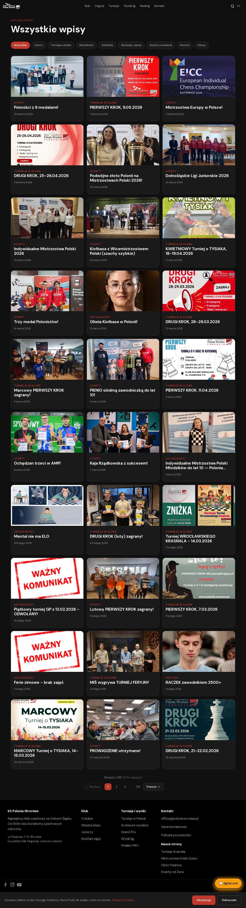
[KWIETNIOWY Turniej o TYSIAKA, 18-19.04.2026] (199, 232)
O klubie (87, 818)
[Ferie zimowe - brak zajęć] (47, 663)
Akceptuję (204, 900)
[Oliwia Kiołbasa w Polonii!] (123, 303)
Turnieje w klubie (61, 45)
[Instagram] (12, 884)
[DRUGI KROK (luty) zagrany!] (123, 519)
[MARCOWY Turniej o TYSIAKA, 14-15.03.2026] (47, 734)
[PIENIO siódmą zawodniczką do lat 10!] (123, 373)
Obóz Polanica (171, 865)
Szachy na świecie (161, 45)
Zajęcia (99, 6)
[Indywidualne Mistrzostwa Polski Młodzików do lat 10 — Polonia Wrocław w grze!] (199, 447)
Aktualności (86, 45)
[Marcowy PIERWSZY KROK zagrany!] (47, 373)
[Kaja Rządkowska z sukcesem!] (123, 447)
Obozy (202, 45)
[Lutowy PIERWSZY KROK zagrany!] (123, 592)
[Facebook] (5, 884)
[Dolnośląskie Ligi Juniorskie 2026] (199, 159)
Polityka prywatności (176, 835)
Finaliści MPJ (130, 845)
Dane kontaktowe (174, 827)
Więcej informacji (123, 900)
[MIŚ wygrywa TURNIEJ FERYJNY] (123, 663)
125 (138, 786)
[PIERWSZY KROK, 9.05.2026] (123, 88)
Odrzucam (229, 900)
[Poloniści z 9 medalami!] (47, 88)
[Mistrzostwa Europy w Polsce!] (199, 88)
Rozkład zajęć (91, 839)
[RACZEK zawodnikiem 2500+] (199, 663)
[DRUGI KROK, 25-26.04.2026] (47, 159)
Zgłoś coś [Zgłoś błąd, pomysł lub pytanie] (228, 883)
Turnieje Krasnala (173, 851)
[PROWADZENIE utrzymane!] (123, 734)
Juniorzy (87, 832)
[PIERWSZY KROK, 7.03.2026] (199, 592)
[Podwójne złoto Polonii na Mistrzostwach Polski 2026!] (123, 159)
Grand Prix (128, 832)
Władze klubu (91, 825)
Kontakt (159, 6)
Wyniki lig (129, 6)
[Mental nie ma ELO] (47, 519)
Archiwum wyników (135, 825)
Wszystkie (20, 45)
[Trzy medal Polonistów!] (47, 303)
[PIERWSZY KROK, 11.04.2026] (199, 373)
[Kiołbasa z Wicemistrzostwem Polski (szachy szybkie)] (123, 232)
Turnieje (114, 6)
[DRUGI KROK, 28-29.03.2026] (199, 303)
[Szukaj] (236, 6)
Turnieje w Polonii (133, 818)
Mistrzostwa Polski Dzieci (179, 858)
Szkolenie (107, 45)
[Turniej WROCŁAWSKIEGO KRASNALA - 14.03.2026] (199, 519)
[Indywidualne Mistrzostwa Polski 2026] (47, 232)
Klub (87, 6)
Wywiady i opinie (131, 45)
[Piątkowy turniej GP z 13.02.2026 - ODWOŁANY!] (47, 592)
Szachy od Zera (172, 872)
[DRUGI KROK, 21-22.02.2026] (199, 734)
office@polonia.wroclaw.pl (180, 818)
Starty (39, 45)
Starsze (153, 786)
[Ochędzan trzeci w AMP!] (47, 447)
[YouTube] (19, 884)
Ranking (145, 6)
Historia (184, 45)
